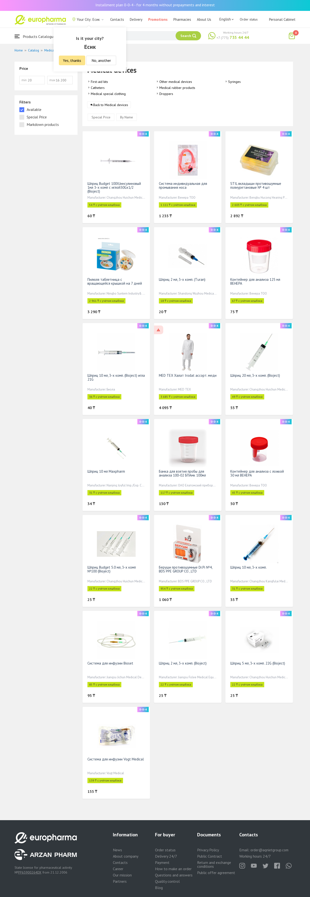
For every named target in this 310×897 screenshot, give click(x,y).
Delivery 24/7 (166, 856)
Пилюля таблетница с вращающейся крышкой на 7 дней (114, 281)
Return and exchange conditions (214, 864)
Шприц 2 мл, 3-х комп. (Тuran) (182, 279)
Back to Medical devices (110, 105)
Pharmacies (182, 19)
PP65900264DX (29, 872)
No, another (101, 60)
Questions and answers (174, 875)
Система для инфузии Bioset (110, 663)
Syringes (234, 82)
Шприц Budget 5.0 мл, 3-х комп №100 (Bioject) (111, 569)
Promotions (158, 19)
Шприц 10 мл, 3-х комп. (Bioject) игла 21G (116, 377)
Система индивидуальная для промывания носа (183, 185)
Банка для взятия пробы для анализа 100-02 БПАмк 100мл (182, 473)
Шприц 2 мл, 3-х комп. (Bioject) (183, 663)
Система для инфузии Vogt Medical (115, 759)
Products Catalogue (35, 36)
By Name (126, 117)
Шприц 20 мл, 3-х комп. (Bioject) (255, 375)
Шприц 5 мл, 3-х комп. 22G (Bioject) (257, 663)
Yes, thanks (72, 60)
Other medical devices (175, 82)
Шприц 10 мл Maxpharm (106, 471)
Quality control (167, 881)
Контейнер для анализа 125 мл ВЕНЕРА (255, 281)
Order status (249, 19)
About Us (204, 19)
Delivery (136, 19)
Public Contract (209, 856)
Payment (162, 862)
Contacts (117, 19)
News (117, 849)
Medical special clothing (108, 94)
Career (118, 868)
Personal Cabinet (282, 19)
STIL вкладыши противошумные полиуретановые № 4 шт (255, 185)
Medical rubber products (177, 88)
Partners (120, 881)
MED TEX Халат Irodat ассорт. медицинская (194, 375)
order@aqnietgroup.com (269, 850)
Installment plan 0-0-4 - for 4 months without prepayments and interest (155, 4)
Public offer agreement (216, 872)
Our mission (122, 875)
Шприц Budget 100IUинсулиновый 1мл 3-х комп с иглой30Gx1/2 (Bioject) (114, 187)
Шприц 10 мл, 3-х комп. (248, 567)
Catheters (98, 88)
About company (125, 856)
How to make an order (173, 868)
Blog (159, 887)
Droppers (166, 94)
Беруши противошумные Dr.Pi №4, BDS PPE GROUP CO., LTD (185, 569)
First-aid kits (99, 82)
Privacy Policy (208, 849)
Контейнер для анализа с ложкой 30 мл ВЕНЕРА (257, 473)
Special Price (101, 117)
